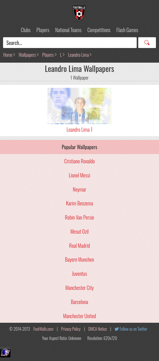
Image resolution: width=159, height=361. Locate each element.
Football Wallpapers (79, 14)
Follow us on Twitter (133, 329)
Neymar (79, 189)
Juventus (79, 273)
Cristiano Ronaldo (79, 161)
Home (7, 54)
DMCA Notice (97, 329)
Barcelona (79, 302)
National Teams (68, 30)
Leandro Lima (78, 54)
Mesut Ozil (79, 231)
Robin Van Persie (79, 217)
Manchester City (79, 287)
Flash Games (127, 30)
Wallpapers (27, 54)
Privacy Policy (71, 329)
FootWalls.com (43, 329)
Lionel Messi (79, 175)
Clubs (26, 30)
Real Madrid (79, 245)
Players (42, 30)
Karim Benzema (79, 203)
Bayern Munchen (79, 259)
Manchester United (79, 316)
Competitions (99, 30)
